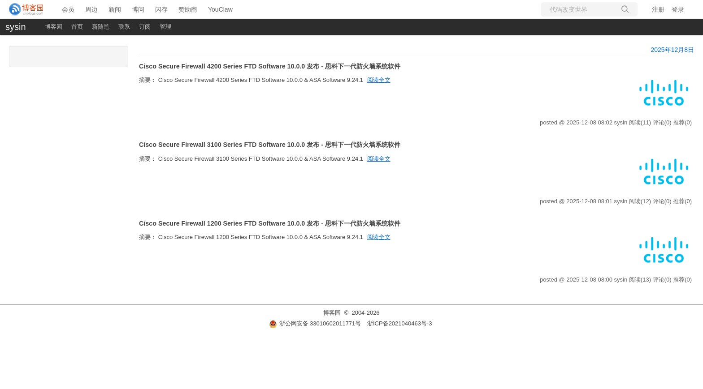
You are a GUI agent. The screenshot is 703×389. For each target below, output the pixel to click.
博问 (138, 9)
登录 (678, 9)
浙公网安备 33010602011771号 (315, 323)
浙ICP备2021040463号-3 (399, 323)
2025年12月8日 (672, 49)
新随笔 (100, 26)
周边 (91, 9)
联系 (124, 26)
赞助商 (187, 9)
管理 (165, 26)
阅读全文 (379, 80)
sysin (15, 26)
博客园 (53, 26)
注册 (658, 9)
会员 (68, 9)
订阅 (145, 26)
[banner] (26, 9)
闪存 (161, 9)
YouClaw (220, 9)
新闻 (114, 9)
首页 (77, 26)
